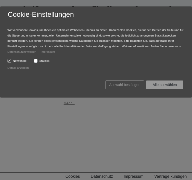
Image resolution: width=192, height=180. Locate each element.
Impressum (48, 51)
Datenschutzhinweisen (22, 51)
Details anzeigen (18, 67)
